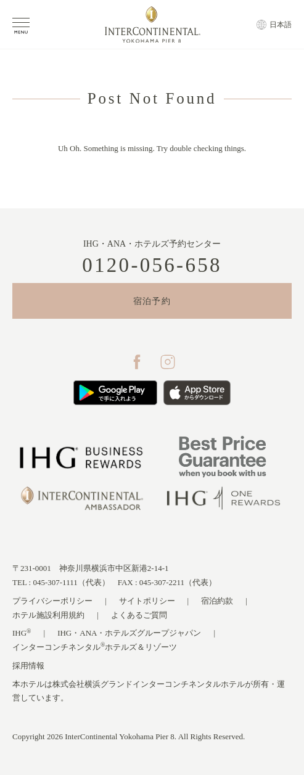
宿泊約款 (217, 600)
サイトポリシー (147, 600)
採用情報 (28, 665)
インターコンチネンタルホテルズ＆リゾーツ (94, 646)
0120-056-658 (152, 265)
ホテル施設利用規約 (48, 615)
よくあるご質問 (139, 615)
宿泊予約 (152, 301)
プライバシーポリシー (52, 600)
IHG (21, 633)
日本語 (280, 24)
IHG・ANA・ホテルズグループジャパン (129, 633)
